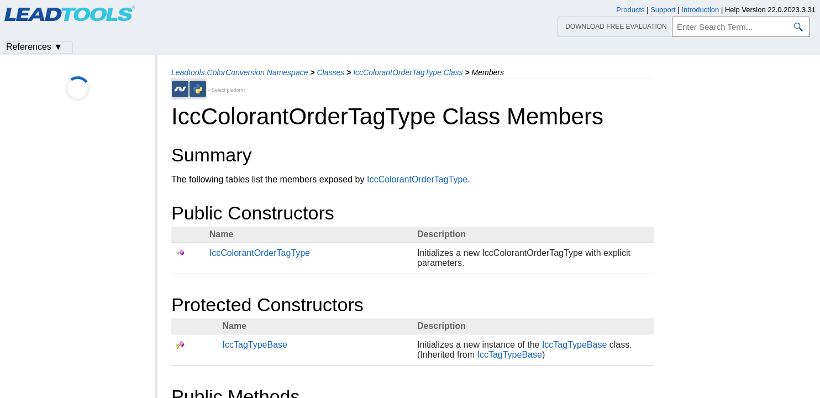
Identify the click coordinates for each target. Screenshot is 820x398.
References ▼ (34, 46)
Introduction (700, 10)
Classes (330, 72)
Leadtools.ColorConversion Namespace (239, 72)
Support (663, 10)
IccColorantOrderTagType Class (407, 72)
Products (630, 10)
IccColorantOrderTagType (417, 179)
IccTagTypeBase (255, 344)
